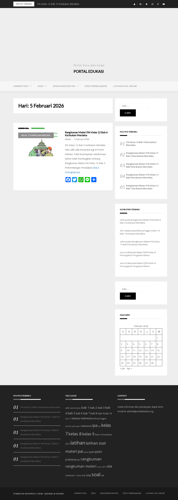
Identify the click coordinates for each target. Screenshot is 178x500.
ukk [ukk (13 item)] (102, 475)
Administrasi (20, 86)
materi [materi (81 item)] (71, 451)
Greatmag (48, 493)
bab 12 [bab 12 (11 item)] (68, 418)
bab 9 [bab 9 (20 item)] (101, 413)
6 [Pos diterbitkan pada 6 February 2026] (145, 344)
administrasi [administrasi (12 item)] (75, 408)
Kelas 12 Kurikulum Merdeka (36, 135)
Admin (68, 139)
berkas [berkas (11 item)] (68, 426)
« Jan (122, 368)
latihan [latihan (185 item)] (77, 443)
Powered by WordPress (24, 493)
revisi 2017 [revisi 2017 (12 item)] (101, 467)
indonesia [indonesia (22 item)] (86, 425)
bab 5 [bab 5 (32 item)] (71, 413)
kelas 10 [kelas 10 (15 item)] (99, 434)
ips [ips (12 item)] (99, 426)
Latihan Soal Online (125, 86)
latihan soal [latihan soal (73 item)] (96, 443)
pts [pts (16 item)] (78, 459)
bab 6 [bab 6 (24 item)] (79, 413)
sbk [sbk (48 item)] (109, 466)
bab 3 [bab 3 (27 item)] (101, 407)
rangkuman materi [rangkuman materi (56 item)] (80, 466)
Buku (41, 86)
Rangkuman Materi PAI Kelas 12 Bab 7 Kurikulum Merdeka (142, 187)
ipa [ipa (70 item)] (95, 425)
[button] (134, 4)
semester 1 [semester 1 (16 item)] (70, 475)
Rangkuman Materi (64, 86)
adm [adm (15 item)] (67, 408)
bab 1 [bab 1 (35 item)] (85, 407)
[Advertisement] (89, 38)
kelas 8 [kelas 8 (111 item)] (75, 434)
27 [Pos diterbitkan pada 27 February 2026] (146, 362)
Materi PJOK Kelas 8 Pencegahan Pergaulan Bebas (138, 254)
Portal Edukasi (89, 71)
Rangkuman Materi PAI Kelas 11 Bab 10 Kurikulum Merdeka (142, 154)
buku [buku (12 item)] (74, 426)
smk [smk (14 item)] (83, 475)
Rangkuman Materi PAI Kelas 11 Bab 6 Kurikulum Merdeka (140, 243)
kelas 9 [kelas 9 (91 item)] (88, 433)
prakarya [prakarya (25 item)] (70, 459)
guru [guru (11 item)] (78, 426)
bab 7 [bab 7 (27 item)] (86, 413)
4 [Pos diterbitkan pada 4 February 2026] (133, 344)
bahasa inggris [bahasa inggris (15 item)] (99, 418)
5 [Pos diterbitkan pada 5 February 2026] (139, 344)
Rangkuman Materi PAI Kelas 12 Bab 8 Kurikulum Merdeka (142, 176)
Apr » (129, 368)
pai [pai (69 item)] (80, 451)
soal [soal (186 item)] (96, 474)
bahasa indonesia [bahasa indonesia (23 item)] (82, 418)
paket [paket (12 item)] (86, 452)
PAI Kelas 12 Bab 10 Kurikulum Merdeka (58, 3)
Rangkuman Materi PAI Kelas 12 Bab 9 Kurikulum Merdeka (142, 165)
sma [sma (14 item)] (79, 475)
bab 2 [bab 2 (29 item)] (93, 407)
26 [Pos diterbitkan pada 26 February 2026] (140, 362)
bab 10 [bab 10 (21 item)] (108, 413)
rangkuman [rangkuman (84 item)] (91, 459)
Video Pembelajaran (95, 86)
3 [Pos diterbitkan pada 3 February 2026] (127, 344)
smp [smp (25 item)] (88, 475)
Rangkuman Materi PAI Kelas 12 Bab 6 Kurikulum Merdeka (86, 134)
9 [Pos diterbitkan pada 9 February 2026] (121, 350)
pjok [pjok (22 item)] (91, 451)
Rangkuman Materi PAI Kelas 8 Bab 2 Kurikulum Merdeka (140, 221)
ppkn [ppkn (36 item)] (98, 452)
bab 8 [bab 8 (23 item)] (93, 413)
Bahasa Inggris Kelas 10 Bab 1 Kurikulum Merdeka (140, 232)
